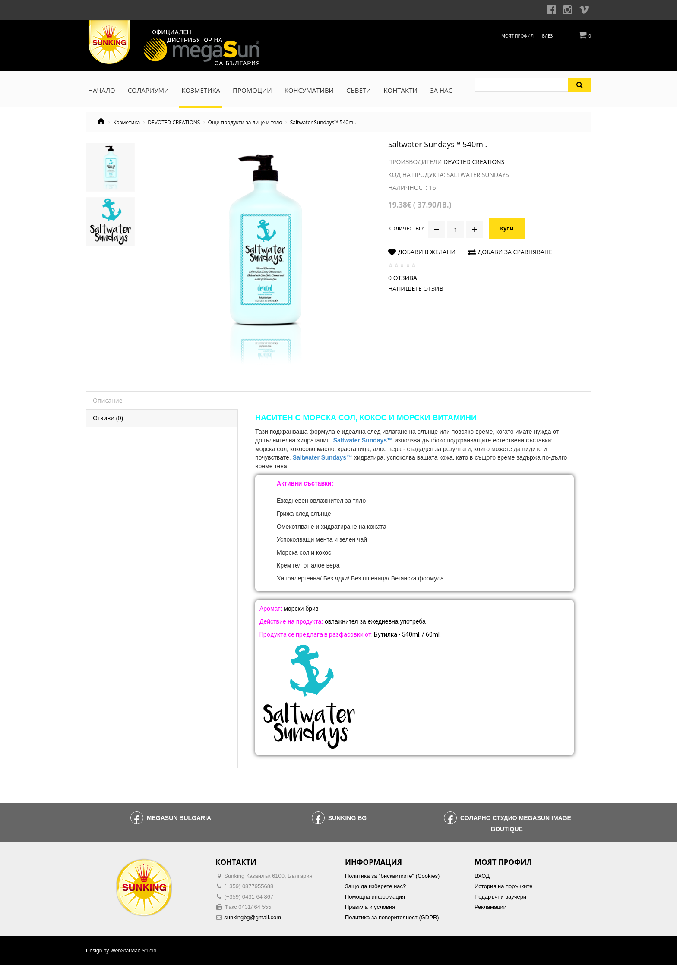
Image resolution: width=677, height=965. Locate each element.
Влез (547, 35)
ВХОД (482, 876)
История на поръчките (503, 886)
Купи (506, 228)
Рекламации (490, 907)
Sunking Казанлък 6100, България (268, 876)
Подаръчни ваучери (500, 896)
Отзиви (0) (108, 418)
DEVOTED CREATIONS (174, 123)
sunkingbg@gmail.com (252, 917)
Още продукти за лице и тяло (245, 123)
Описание (108, 400)
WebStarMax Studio (134, 951)
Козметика (126, 123)
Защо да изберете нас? (375, 886)
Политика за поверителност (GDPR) (392, 917)
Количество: (406, 228)
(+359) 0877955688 (248, 886)
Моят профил (517, 35)
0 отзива (402, 278)
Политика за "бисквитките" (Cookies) (392, 876)
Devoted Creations (473, 162)
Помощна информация (375, 896)
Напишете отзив (415, 288)
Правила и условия (370, 907)
